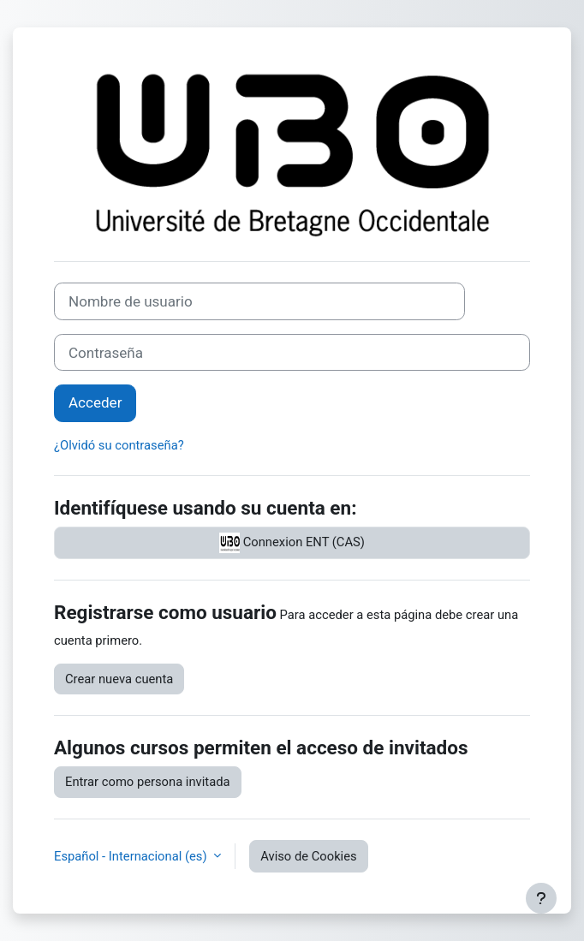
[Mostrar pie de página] (541, 898)
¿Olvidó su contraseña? (119, 445)
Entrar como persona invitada (147, 781)
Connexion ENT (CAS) (292, 543)
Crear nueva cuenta (119, 679)
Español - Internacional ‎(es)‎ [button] (132, 856)
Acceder (95, 402)
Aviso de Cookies (308, 856)
